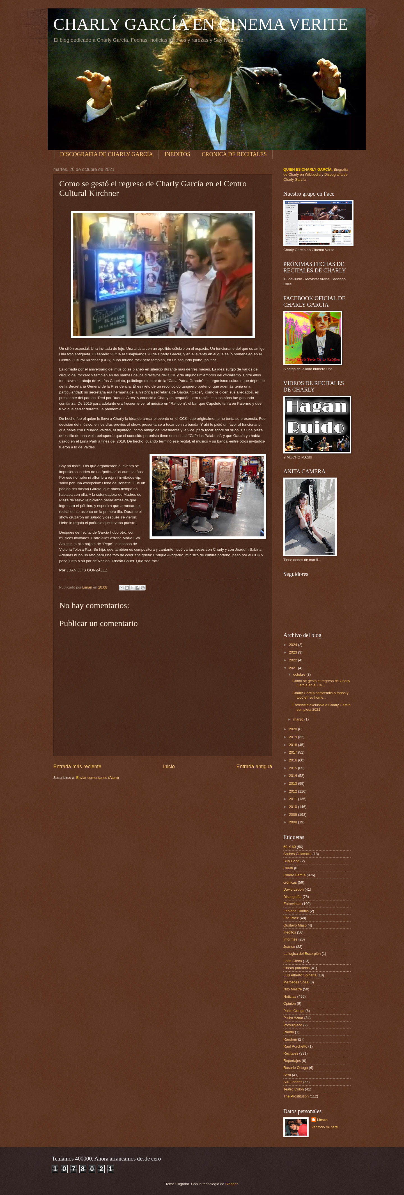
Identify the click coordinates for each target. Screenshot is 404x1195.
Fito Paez (291, 918)
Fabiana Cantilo (296, 911)
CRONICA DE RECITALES (234, 154)
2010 (293, 807)
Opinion (289, 1003)
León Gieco (292, 961)
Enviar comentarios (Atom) (97, 777)
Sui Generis (292, 1082)
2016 (293, 760)
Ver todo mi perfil (325, 1127)
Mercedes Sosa (295, 982)
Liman (322, 1120)
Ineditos (289, 932)
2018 (293, 745)
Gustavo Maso (295, 925)
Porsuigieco (292, 1025)
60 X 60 (289, 847)
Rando (288, 1032)
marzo (298, 719)
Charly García (294, 875)
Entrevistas (292, 904)
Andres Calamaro (297, 854)
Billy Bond (291, 861)
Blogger (231, 1184)
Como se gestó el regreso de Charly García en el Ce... (321, 683)
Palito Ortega (293, 1011)
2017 (293, 752)
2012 (293, 791)
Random (290, 1039)
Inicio (169, 766)
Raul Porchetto (295, 1046)
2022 (293, 660)
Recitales (290, 1053)
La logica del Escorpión (302, 953)
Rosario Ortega (295, 1068)
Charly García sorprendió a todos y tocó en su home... (320, 695)
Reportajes (292, 1061)
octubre (299, 674)
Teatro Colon (293, 1089)
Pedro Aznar (293, 1018)
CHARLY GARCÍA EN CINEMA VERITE (200, 24)
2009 (293, 814)
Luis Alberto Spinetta (299, 975)
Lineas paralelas (296, 968)
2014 (293, 775)
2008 (293, 822)
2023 (293, 652)
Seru (287, 1075)
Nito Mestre (292, 989)
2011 (293, 799)
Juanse (289, 946)
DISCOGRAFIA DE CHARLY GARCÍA (106, 154)
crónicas (290, 882)
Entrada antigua (254, 766)
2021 (293, 668)
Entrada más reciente (77, 766)
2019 (293, 737)
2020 (293, 729)
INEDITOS (177, 154)
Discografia (292, 897)
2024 (293, 645)
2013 (293, 783)
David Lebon (293, 889)
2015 (293, 768)
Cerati (288, 868)
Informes (290, 939)
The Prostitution (296, 1096)
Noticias (289, 996)
